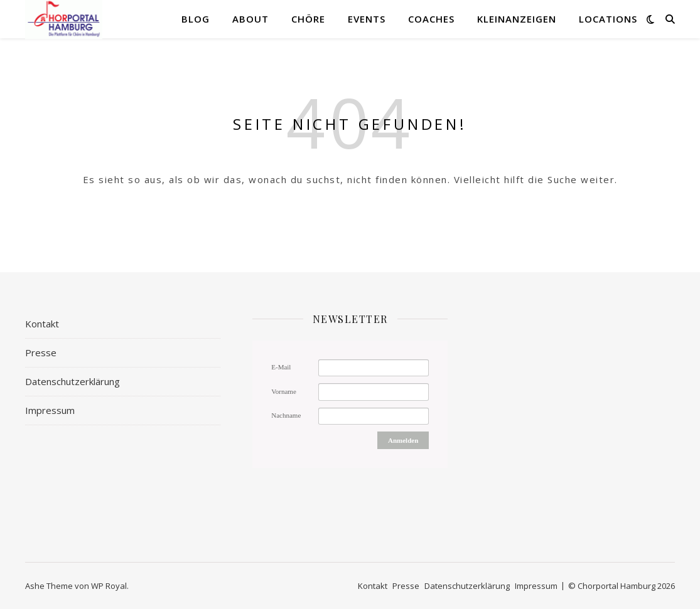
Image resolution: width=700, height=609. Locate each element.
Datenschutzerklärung (72, 381)
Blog (195, 19)
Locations (608, 19)
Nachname (286, 415)
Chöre (308, 19)
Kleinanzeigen (516, 19)
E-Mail (281, 367)
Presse (41, 352)
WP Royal (109, 585)
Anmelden (403, 440)
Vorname (283, 391)
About (250, 19)
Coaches (431, 19)
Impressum (50, 410)
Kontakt (42, 323)
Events (366, 19)
